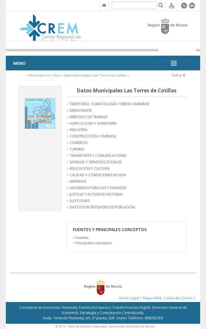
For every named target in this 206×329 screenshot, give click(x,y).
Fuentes (81, 237)
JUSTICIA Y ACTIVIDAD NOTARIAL (96, 194)
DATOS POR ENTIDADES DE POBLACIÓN (102, 207)
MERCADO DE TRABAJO (89, 116)
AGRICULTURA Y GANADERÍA (93, 123)
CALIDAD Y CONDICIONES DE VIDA (98, 174)
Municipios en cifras (44, 75)
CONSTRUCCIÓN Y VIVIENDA (93, 136)
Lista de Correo (179, 298)
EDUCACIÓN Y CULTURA (90, 168)
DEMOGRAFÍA (81, 110)
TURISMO (77, 149)
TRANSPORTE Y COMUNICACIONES (98, 155)
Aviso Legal (129, 298)
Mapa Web (152, 298)
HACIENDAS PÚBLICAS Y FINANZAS (98, 187)
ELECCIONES (80, 200)
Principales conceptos (93, 242)
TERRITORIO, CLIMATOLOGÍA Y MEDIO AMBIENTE (109, 103)
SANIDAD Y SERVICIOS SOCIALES (95, 162)
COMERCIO (79, 142)
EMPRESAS (78, 181)
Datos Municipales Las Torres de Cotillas (95, 75)
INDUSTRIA (78, 129)
